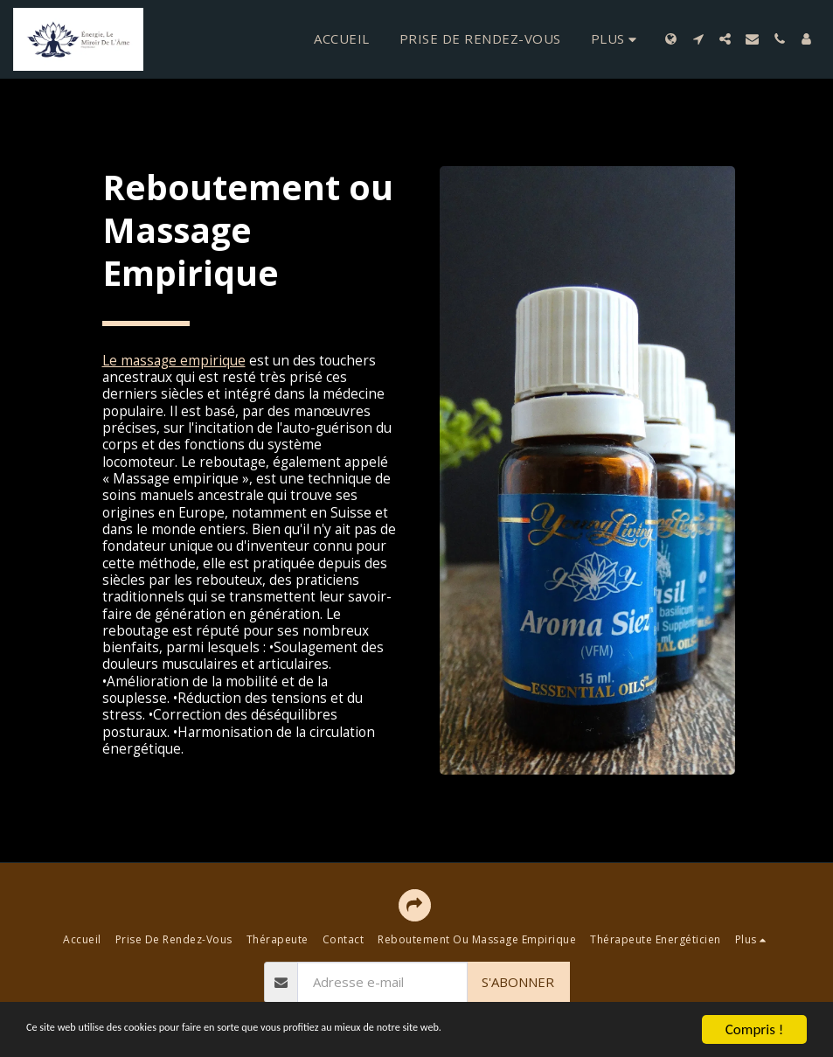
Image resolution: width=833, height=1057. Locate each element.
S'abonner (518, 982)
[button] (698, 38)
